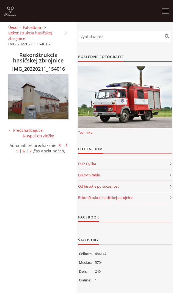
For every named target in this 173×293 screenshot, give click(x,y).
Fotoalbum (32, 27)
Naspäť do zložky (38, 135)
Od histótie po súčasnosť (98, 186)
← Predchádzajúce (25, 130)
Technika (85, 132)
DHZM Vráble (89, 174)
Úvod (13, 27)
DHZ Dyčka (87, 163)
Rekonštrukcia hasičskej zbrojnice (30, 35)
